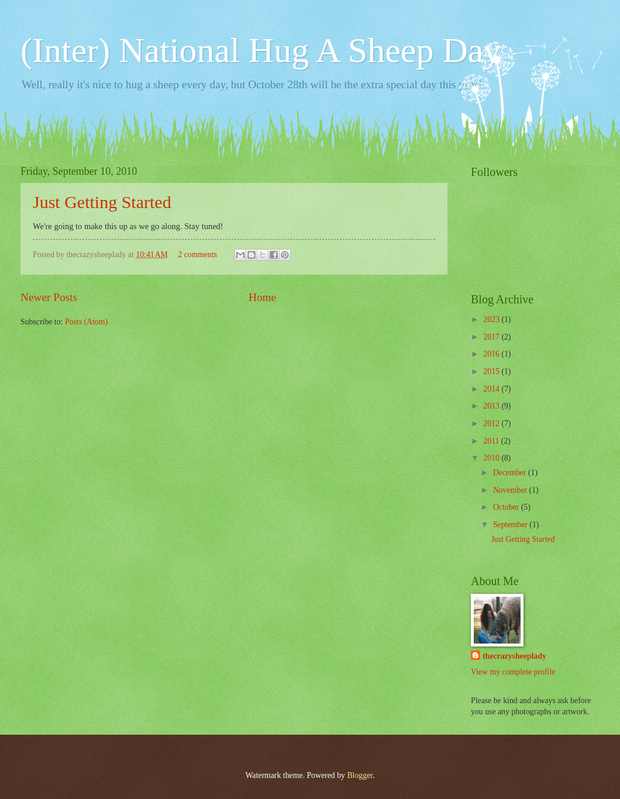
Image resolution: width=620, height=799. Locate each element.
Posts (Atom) (86, 321)
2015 (492, 371)
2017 (492, 337)
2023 (492, 319)
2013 (492, 406)
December (510, 472)
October (507, 507)
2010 (492, 458)
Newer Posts (48, 297)
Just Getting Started (102, 202)
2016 (492, 354)
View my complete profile (513, 671)
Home (262, 297)
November (511, 490)
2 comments (197, 254)
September (511, 524)
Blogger (360, 775)
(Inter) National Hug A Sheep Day (260, 50)
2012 (492, 423)
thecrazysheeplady (514, 656)
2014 (492, 389)
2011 (492, 441)
